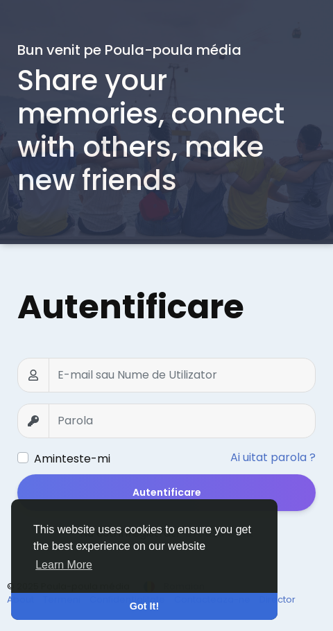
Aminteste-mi (72, 459)
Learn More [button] (63, 565)
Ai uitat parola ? (273, 457)
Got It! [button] (144, 606)
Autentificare (167, 492)
